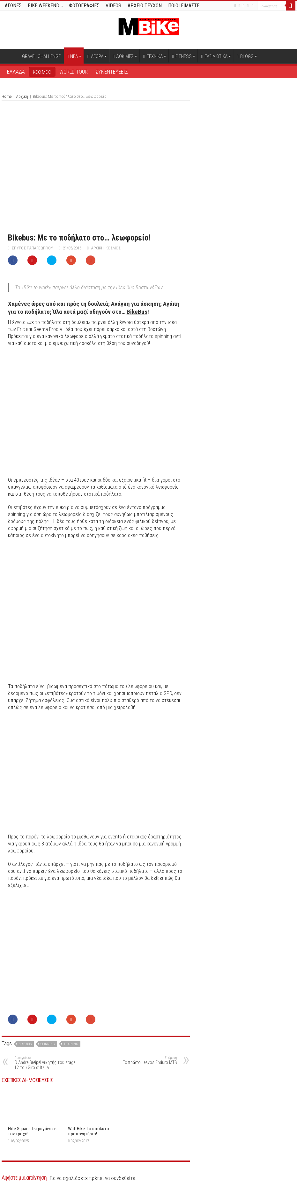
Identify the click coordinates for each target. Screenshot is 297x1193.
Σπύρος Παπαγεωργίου (32, 248)
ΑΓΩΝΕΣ (13, 6)
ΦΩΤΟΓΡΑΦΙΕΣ (84, 6)
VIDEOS (113, 6)
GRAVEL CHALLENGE (41, 56)
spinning (48, 1044)
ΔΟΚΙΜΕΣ (123, 56)
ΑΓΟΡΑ (95, 56)
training (71, 1044)
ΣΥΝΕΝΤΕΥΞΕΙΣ (111, 71)
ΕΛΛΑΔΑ (16, 71)
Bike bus (25, 1044)
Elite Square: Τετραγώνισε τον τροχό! (32, 1131)
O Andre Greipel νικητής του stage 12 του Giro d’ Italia (47, 1063)
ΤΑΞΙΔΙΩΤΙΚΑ (214, 56)
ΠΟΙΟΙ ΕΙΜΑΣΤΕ (183, 6)
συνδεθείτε (123, 1178)
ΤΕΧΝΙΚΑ (152, 56)
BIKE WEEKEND (43, 6)
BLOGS (245, 56)
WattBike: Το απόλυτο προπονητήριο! (88, 1131)
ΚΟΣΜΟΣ (42, 72)
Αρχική (10, 55)
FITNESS (182, 56)
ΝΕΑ (72, 56)
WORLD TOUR (73, 71)
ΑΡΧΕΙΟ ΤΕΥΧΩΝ (145, 6)
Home (6, 96)
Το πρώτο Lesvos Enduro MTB (144, 1060)
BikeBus (137, 311)
